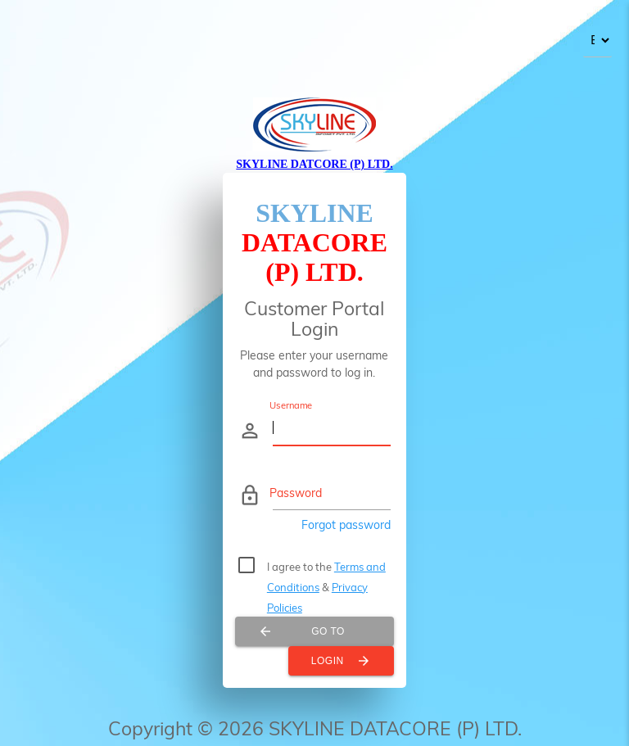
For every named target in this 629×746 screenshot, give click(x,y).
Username (291, 404)
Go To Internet (301, 631)
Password (295, 493)
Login (341, 661)
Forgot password (346, 525)
